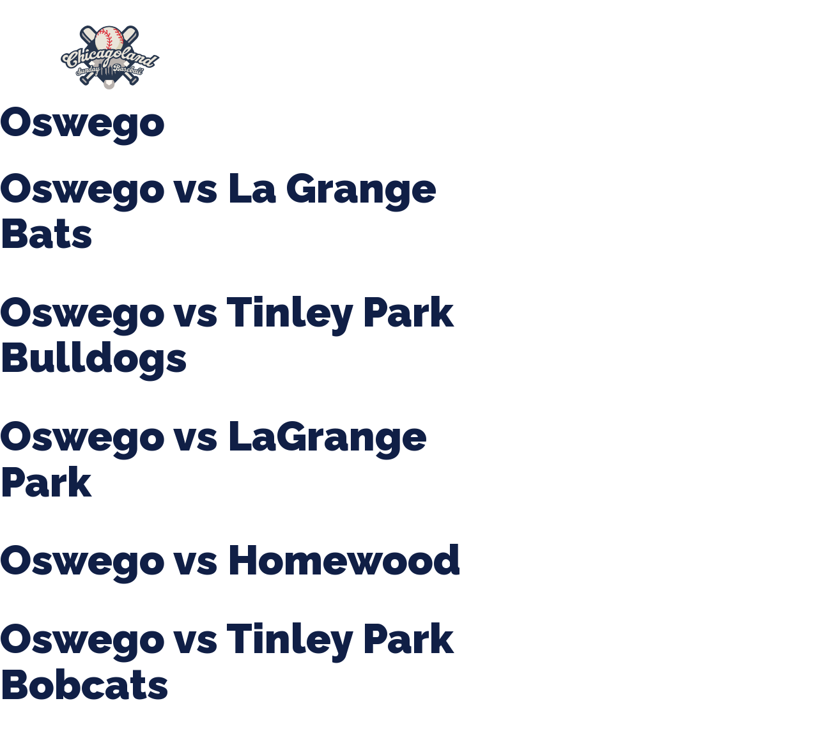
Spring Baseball (315, 51)
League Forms (348, 64)
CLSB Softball (521, 51)
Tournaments (420, 51)
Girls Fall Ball (740, 51)
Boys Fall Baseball (631, 51)
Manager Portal (246, 64)
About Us (219, 51)
